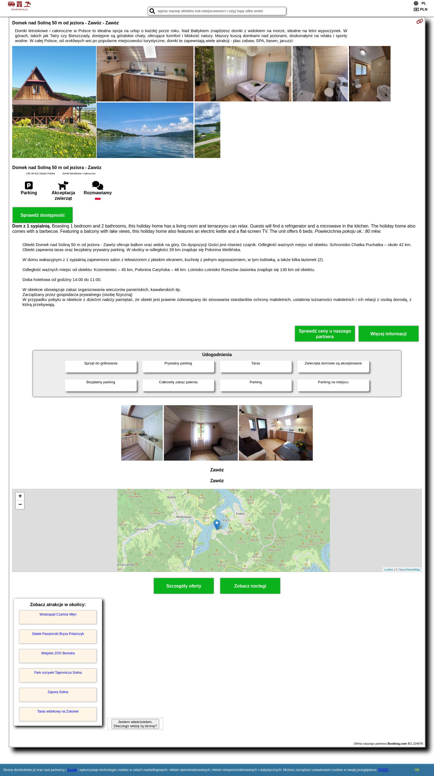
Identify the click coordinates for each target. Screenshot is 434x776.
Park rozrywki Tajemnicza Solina (58, 673)
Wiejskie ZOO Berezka (58, 653)
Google (72, 770)
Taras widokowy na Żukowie (58, 711)
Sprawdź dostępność (42, 215)
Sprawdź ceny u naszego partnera (325, 334)
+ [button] (20, 496)
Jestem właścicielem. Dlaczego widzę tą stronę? (135, 724)
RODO (383, 770)
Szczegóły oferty (183, 586)
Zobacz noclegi (250, 586)
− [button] (20, 505)
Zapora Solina (58, 692)
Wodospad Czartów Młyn (58, 614)
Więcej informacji (388, 333)
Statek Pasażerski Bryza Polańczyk (58, 634)
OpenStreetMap (409, 569)
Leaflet (388, 569)
